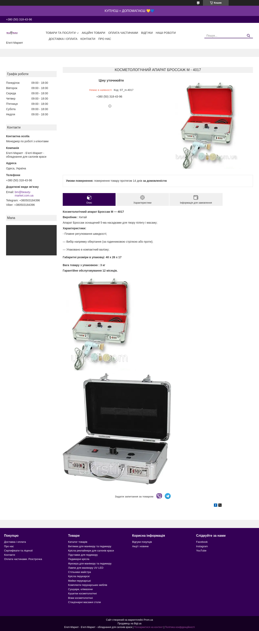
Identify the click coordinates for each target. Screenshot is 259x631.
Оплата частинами (123, 32)
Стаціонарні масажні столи (84, 602)
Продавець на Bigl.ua (129, 623)
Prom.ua (148, 619)
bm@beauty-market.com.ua (24, 193)
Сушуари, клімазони (80, 589)
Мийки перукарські (79, 580)
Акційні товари (93, 32)
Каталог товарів (77, 541)
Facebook (202, 541)
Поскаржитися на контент (148, 627)
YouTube (201, 550)
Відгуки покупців (142, 541)
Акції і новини (140, 546)
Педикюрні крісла (78, 559)
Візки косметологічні (80, 597)
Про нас (104, 38)
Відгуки (147, 32)
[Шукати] (248, 35)
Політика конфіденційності (180, 627)
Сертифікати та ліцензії (18, 550)
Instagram (202, 546)
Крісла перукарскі (79, 576)
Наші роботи (166, 32)
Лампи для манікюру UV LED (85, 567)
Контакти (88, 38)
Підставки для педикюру (83, 554)
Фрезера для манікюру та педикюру (89, 563)
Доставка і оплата (63, 38)
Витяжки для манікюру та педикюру (89, 546)
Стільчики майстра (79, 572)
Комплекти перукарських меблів (87, 584)
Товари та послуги (61, 32)
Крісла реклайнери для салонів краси (91, 550)
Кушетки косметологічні (82, 593)
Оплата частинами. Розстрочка (23, 559)
